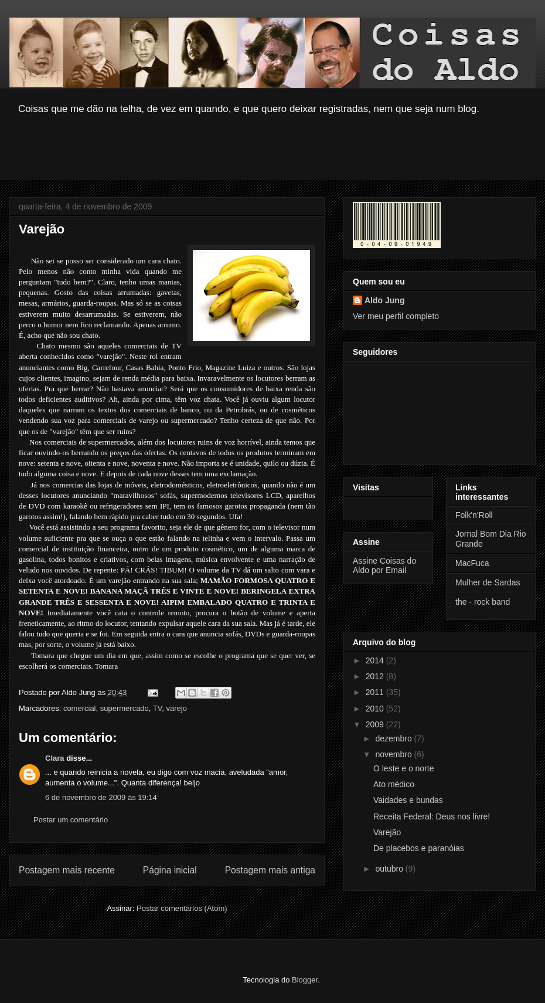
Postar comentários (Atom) (182, 908)
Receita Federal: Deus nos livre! (431, 816)
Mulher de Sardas (487, 582)
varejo (176, 708)
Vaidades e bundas (408, 800)
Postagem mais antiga (270, 870)
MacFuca (472, 563)
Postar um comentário (70, 819)
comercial (79, 708)
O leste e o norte (403, 768)
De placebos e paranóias (418, 848)
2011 (376, 692)
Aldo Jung (384, 300)
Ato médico (393, 784)
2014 (376, 660)
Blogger (305, 979)
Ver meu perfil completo (396, 316)
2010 (376, 708)
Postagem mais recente (67, 870)
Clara (54, 758)
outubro (390, 868)
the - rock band (482, 601)
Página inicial (170, 870)
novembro (394, 754)
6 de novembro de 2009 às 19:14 (101, 797)
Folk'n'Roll (474, 515)
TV (157, 708)
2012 (376, 676)
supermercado (124, 708)
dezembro (394, 738)
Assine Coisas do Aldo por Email (384, 565)
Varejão (387, 832)
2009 (376, 724)
